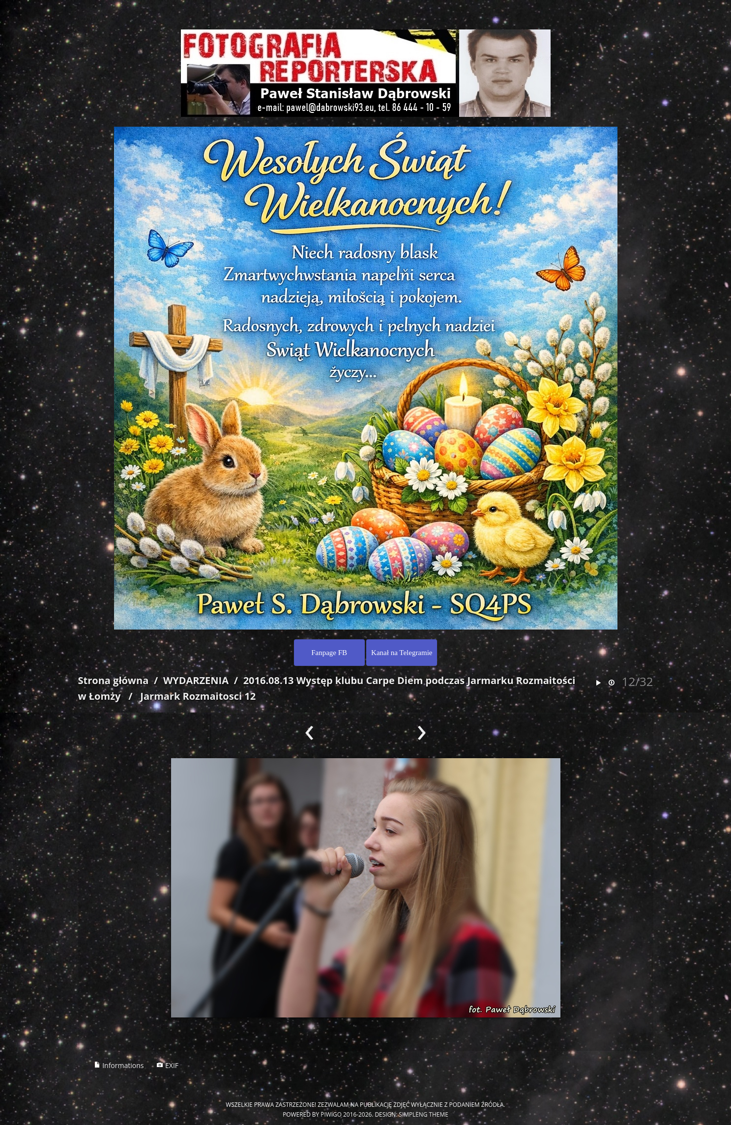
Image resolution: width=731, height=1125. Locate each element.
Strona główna (113, 680)
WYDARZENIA (196, 680)
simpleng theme (423, 1114)
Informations (119, 1065)
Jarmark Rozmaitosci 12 (198, 696)
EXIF (167, 1065)
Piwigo (331, 1114)
